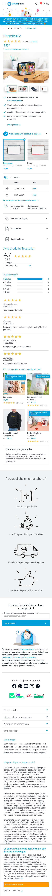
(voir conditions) (14, 101)
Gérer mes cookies (13, 891)
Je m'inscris (10, 623)
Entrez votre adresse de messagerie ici (21, 613)
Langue (9, 263)
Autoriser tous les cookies (14, 885)
